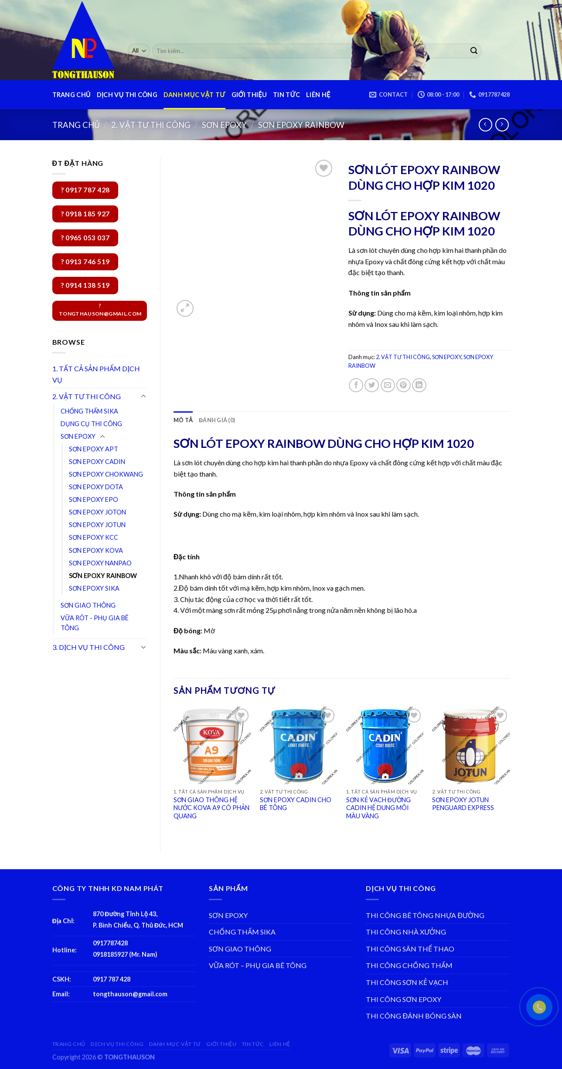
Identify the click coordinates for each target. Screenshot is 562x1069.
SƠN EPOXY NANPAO (100, 563)
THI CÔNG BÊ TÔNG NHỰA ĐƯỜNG (425, 915)
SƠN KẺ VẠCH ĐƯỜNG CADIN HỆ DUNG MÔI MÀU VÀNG (378, 808)
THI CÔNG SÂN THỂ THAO (410, 949)
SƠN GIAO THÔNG (88, 605)
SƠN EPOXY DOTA (96, 487)
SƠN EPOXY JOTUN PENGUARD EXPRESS (463, 804)
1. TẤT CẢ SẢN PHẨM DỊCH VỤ (96, 374)
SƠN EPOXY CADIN (97, 461)
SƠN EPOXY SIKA (94, 588)
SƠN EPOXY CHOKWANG (106, 474)
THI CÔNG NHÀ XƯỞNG (406, 932)
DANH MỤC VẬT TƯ (194, 94)
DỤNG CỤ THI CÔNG (91, 423)
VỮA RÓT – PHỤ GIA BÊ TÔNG (258, 965)
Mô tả (183, 420)
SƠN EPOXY (224, 125)
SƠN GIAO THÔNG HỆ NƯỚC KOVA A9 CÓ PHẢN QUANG (211, 808)
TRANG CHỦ (71, 94)
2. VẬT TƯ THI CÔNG (151, 125)
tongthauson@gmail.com (130, 994)
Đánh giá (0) (217, 420)
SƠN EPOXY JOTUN (97, 524)
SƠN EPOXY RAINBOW (301, 125)
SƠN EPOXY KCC (93, 537)
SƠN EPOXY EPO (93, 499)
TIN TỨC (286, 94)
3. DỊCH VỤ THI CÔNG (88, 647)
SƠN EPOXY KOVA (96, 550)
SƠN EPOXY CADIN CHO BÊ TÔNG (295, 804)
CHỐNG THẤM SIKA (89, 411)
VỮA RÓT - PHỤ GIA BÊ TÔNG (95, 623)
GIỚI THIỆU (249, 94)
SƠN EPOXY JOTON (97, 512)
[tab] (183, 420)
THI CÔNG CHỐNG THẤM (409, 965)
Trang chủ (76, 125)
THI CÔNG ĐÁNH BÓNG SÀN (414, 1016)
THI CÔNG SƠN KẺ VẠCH (407, 982)
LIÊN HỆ (318, 94)
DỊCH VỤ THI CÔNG (127, 94)
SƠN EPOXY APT (93, 449)
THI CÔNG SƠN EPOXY (403, 999)
